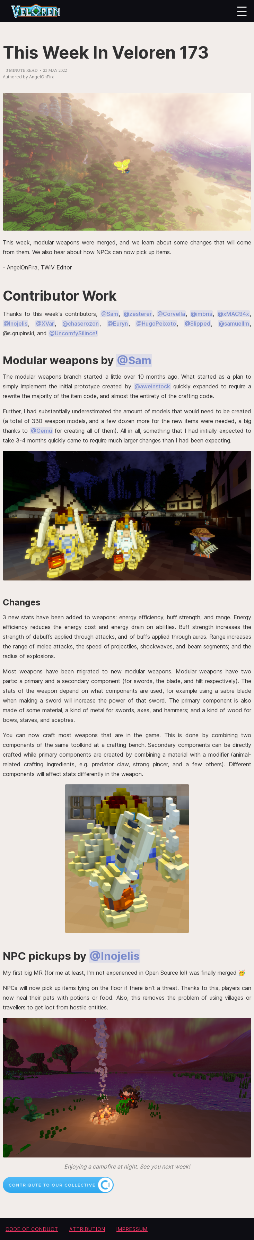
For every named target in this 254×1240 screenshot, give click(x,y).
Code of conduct (32, 1229)
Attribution (87, 1229)
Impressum (132, 1229)
